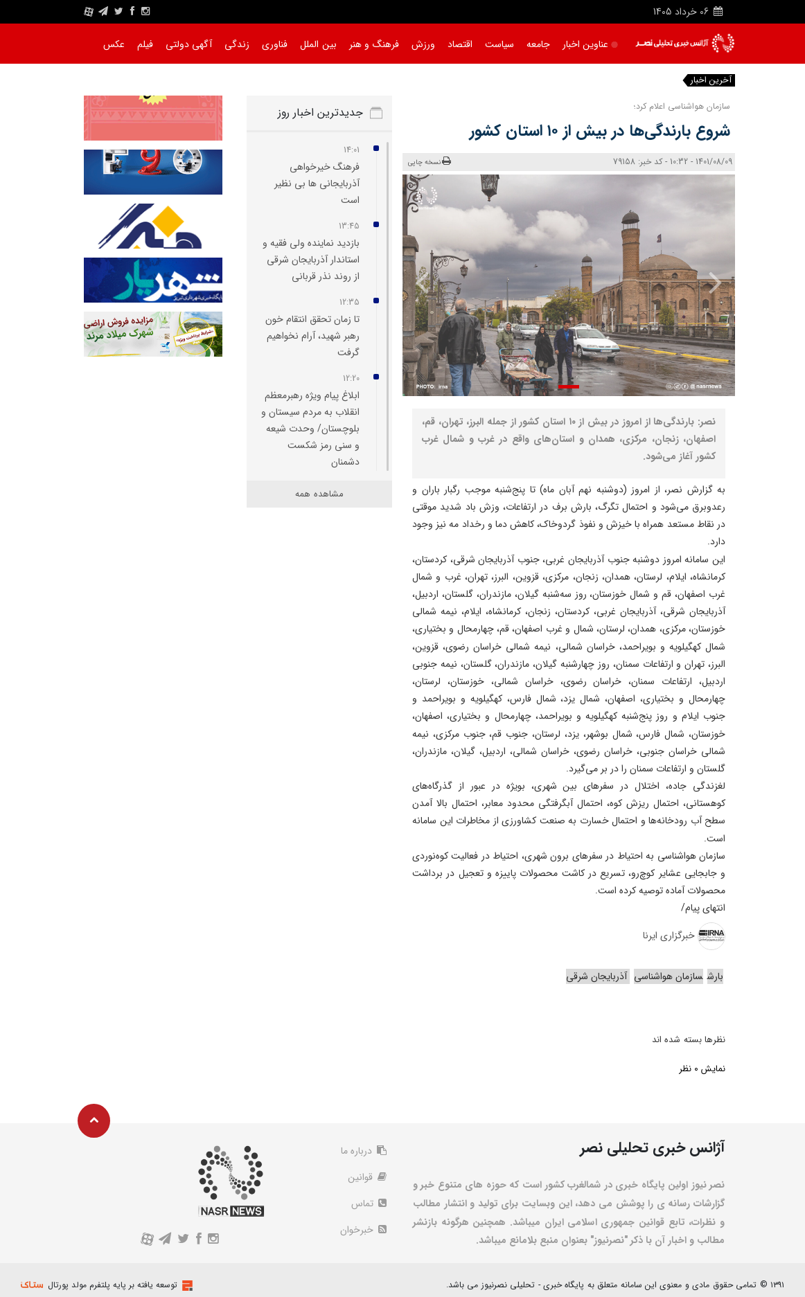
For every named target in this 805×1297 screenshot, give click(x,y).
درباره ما (364, 1151)
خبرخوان (363, 1229)
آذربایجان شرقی (598, 976)
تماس (369, 1203)
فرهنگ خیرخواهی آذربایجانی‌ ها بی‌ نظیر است (317, 183)
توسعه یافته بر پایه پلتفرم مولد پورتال (112, 1284)
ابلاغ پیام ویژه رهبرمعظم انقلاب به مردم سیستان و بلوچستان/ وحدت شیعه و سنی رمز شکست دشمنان (310, 428)
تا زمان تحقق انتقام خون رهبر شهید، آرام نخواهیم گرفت (312, 336)
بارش (715, 976)
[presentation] (709, 281)
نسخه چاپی (430, 162)
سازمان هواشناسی (668, 976)
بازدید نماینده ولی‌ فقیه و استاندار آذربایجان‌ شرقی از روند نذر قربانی (311, 259)
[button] (569, 387)
